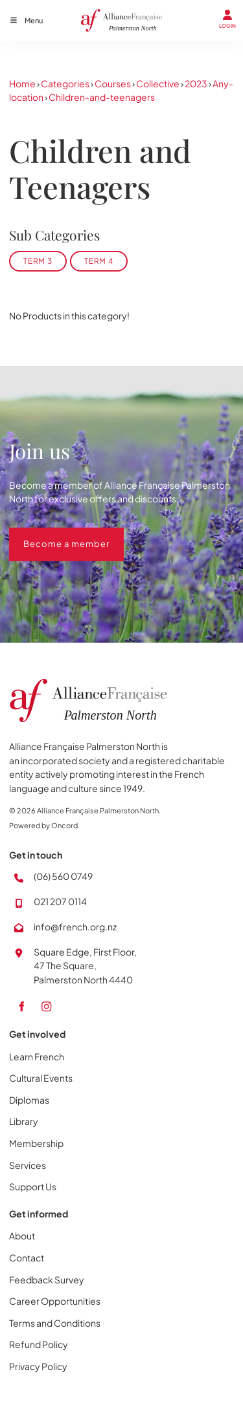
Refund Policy (38, 1344)
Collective (157, 83)
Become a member (52, 534)
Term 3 (37, 261)
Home (22, 83)
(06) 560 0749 (63, 876)
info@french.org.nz (75, 926)
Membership (36, 1143)
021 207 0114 (60, 901)
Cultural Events (41, 1078)
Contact (26, 1257)
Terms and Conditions (54, 1323)
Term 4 (98, 261)
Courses (113, 83)
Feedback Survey (46, 1279)
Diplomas (29, 1100)
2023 (196, 83)
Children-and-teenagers (102, 97)
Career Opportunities (54, 1301)
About (22, 1235)
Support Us (32, 1186)
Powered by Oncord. (44, 825)
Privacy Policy (38, 1366)
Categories (65, 83)
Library (23, 1121)
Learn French (36, 1056)
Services (27, 1165)
